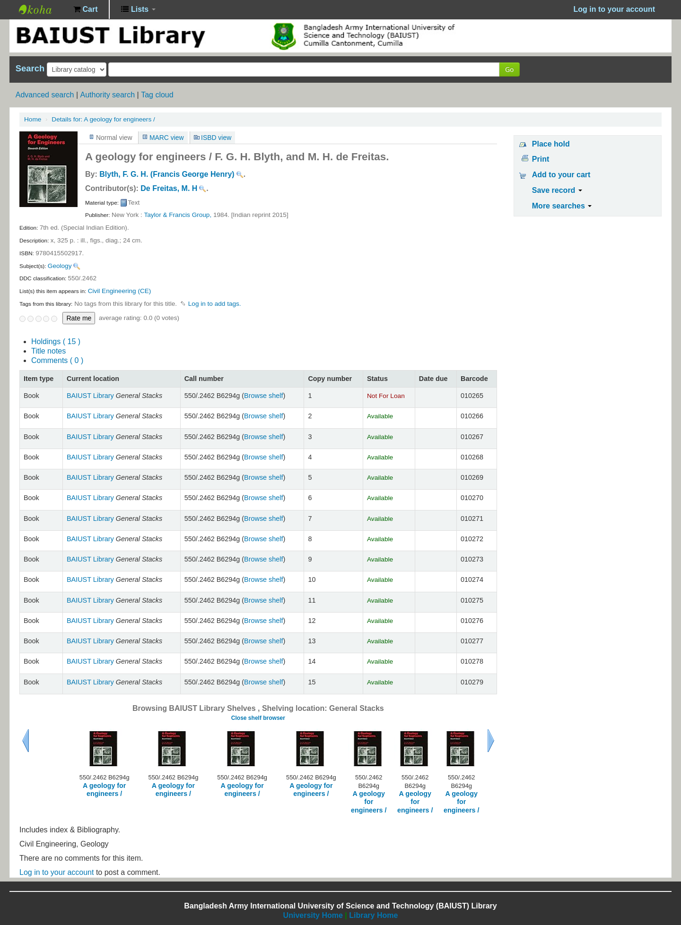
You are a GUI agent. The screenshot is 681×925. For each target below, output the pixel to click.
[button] (85, 9)
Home (32, 119)
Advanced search (45, 95)
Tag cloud (157, 95)
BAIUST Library (42, 9)
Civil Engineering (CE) (119, 290)
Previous (25, 740)
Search (30, 68)
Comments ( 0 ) (57, 360)
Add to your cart (561, 175)
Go (509, 69)
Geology (60, 265)
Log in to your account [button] (614, 9)
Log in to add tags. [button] (214, 303)
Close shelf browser (258, 718)
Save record (557, 190)
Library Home (373, 915)
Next (491, 740)
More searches (562, 206)
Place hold (551, 144)
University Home (313, 915)
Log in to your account (56, 872)
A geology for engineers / (103, 119)
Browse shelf (263, 395)
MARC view (166, 137)
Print (540, 159)
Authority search (107, 95)
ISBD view (216, 137)
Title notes (48, 351)
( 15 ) (55, 341)
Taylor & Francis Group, (177, 214)
